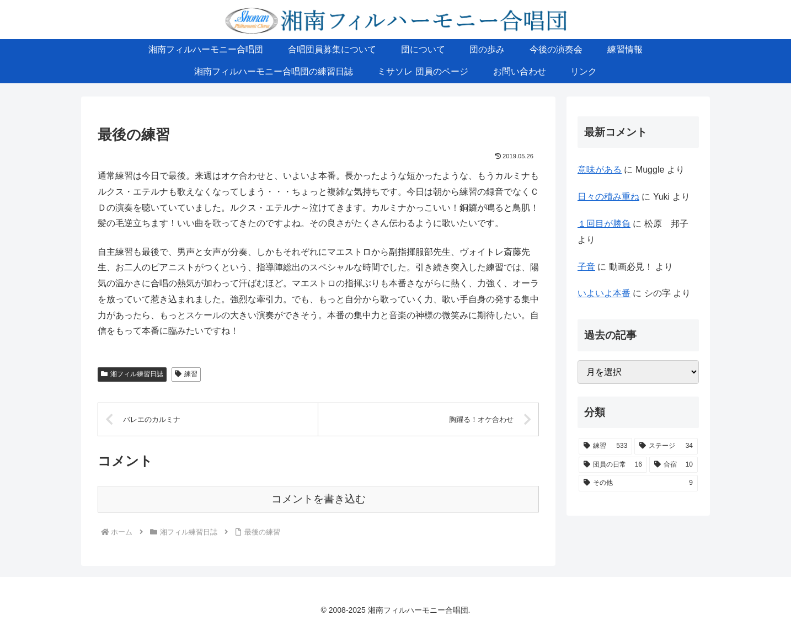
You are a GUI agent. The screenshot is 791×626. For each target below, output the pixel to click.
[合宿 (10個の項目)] (673, 465)
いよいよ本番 (604, 293)
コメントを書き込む (318, 499)
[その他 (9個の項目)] (638, 483)
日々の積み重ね (608, 196)
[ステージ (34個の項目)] (666, 446)
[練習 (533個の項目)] (605, 446)
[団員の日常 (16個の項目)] (613, 465)
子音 (586, 266)
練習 (186, 374)
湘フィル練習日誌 (132, 374)
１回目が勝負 (604, 223)
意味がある (600, 169)
